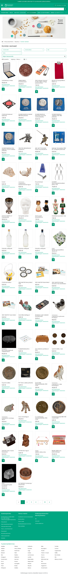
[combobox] (34, 9)
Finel (2, 565)
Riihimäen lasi (44, 559)
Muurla (29, 565)
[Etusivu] (9, 5)
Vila (55, 557)
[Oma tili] (52, 5)
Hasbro (16, 555)
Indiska (16, 568)
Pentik (42, 550)
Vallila (56, 553)
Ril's (42, 561)
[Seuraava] (49, 502)
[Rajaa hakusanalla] (34, 56)
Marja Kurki (30, 561)
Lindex (29, 553)
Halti (15, 553)
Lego (29, 550)
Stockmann (44, 568)
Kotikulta (30, 546)
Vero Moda (57, 555)
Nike (42, 546)
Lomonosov (31, 555)
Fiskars (16, 546)
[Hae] (65, 9)
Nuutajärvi (43, 548)
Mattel (29, 563)
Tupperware (58, 550)
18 (44, 502)
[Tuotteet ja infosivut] (2, 5)
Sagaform (43, 565)
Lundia (29, 557)
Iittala (15, 565)
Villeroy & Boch (58, 559)
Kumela (30, 548)
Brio (2, 555)
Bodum (3, 553)
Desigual (3, 557)
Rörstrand (43, 563)
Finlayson (3, 568)
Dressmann (4, 559)
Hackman (16, 550)
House (16, 561)
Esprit (2, 563)
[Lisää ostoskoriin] (3, 89)
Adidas (3, 548)
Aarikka (3, 546)
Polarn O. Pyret (45, 553)
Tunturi (56, 548)
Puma (42, 555)
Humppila (16, 563)
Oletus (18, 59)
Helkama (16, 557)
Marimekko (30, 559)
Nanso (29, 568)
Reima (43, 557)
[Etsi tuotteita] (34, 9)
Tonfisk (56, 546)
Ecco (2, 561)
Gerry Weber (17, 548)
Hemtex (16, 559)
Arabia (2, 550)
